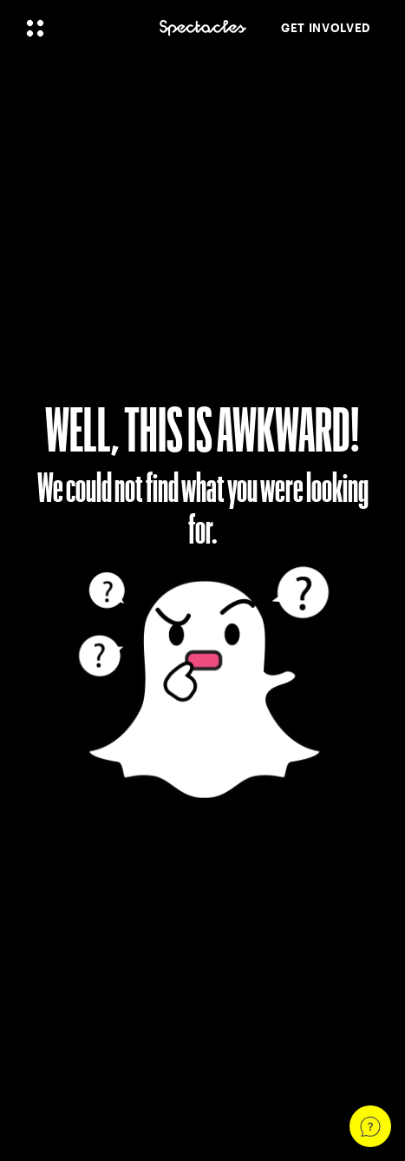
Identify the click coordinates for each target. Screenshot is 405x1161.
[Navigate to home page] (203, 28)
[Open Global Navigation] (81, 28)
